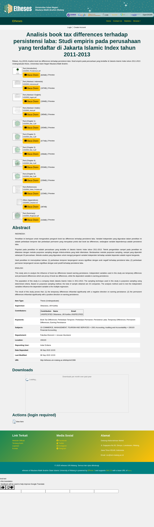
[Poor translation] (10, 487)
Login (69, 27)
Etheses (17, 21)
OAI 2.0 (109, 470)
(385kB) (35, 114)
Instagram (62, 446)
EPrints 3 (91, 470)
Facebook (62, 441)
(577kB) (35, 141)
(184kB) (35, 101)
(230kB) (35, 180)
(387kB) (35, 207)
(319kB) (35, 220)
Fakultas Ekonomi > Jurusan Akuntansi (55, 335)
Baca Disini (31, 75)
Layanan (15, 446)
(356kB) (35, 154)
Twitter (60, 443)
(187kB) (35, 88)
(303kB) (35, 128)
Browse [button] (136, 21)
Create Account (80, 27)
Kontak (15, 448)
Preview (51, 75)
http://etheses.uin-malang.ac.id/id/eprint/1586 (57, 360)
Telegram (61, 448)
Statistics (127, 21)
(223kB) (35, 193)
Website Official (18, 441)
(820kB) (35, 75)
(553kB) (35, 167)
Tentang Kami (17, 443)
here (129, 470)
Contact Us (117, 21)
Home (108, 21)
